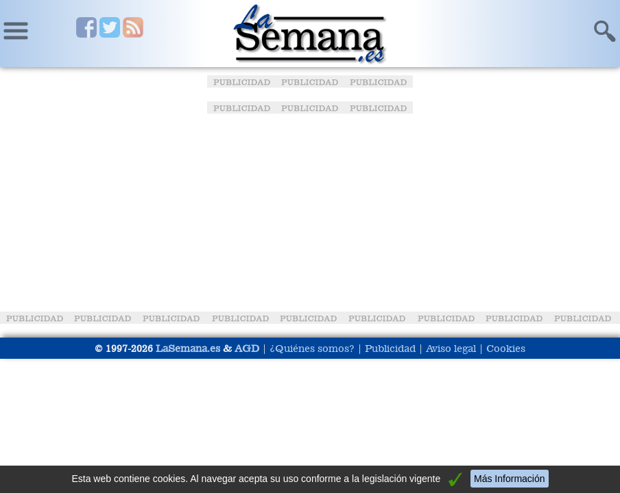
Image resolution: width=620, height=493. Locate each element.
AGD (247, 348)
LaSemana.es (188, 348)
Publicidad (390, 348)
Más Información (509, 478)
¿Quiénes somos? (312, 348)
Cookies (505, 348)
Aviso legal (451, 348)
